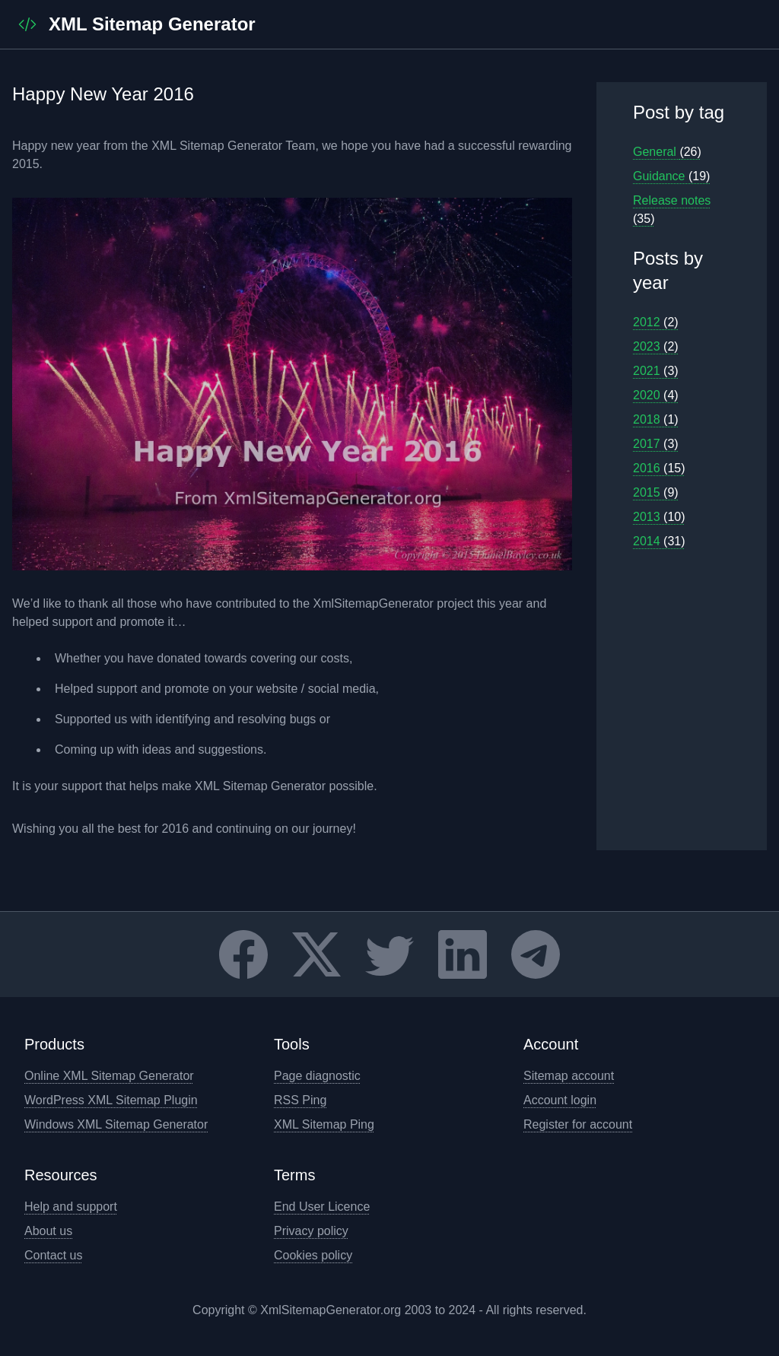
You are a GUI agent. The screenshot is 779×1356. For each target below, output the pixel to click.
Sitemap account (568, 1075)
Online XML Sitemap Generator (109, 1075)
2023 (656, 346)
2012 (656, 322)
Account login (559, 1100)
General (667, 151)
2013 (659, 516)
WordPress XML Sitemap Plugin (111, 1100)
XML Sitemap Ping (324, 1124)
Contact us (53, 1255)
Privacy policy (311, 1230)
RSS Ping (300, 1100)
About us (48, 1230)
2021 (656, 370)
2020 (656, 395)
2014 (659, 541)
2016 (659, 468)
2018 (656, 419)
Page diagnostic (317, 1075)
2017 (656, 443)
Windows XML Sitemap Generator (116, 1124)
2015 (656, 492)
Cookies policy (313, 1255)
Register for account (577, 1124)
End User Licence (322, 1206)
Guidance (671, 176)
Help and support (70, 1206)
